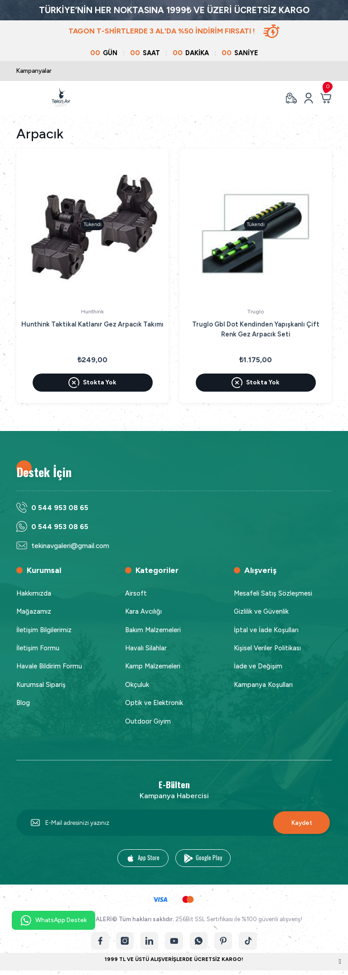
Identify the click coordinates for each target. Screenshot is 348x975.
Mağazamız (33, 611)
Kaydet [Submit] (301, 822)
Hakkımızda (33, 593)
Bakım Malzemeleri (153, 630)
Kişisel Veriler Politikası (267, 648)
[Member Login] (308, 98)
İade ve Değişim (258, 667)
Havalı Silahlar (146, 648)
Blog (23, 703)
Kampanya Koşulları (263, 685)
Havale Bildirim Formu (49, 667)
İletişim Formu (37, 648)
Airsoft (136, 593)
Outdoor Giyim (148, 721)
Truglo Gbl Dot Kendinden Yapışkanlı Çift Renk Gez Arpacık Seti (255, 329)
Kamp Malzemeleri (152, 667)
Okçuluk (137, 685)
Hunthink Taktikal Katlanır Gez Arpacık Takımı (92, 324)
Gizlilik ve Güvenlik (261, 611)
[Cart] (326, 98)
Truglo (255, 311)
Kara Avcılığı (143, 611)
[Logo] (61, 98)
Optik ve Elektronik (154, 703)
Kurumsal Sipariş (41, 685)
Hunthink (92, 311)
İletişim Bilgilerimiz (44, 630)
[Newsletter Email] (174, 823)
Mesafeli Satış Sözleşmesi (273, 593)
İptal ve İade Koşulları (266, 630)
